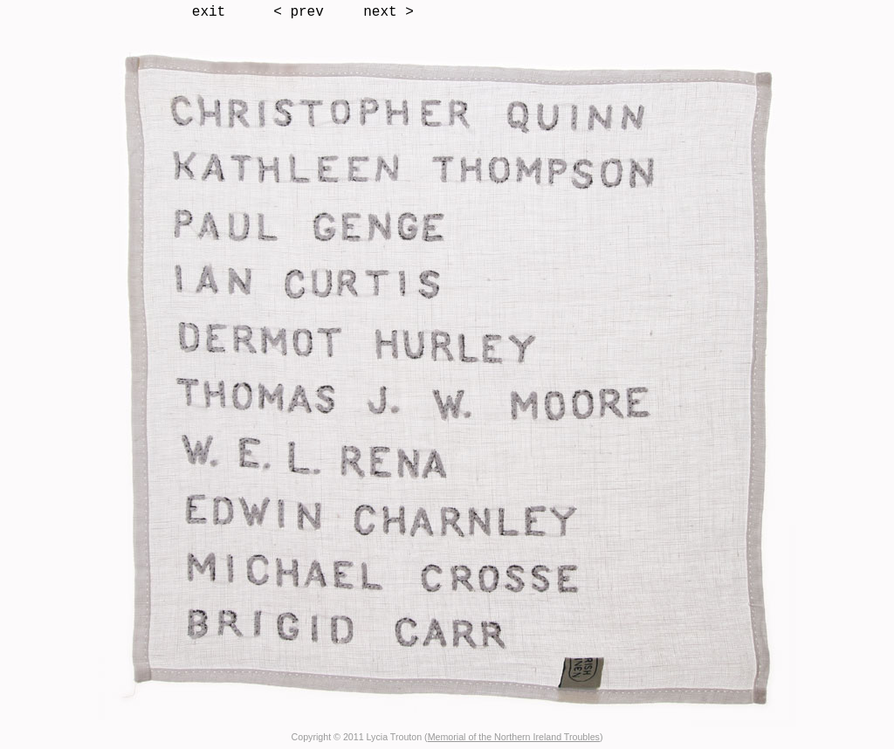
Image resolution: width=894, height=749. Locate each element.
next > (388, 12)
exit (208, 12)
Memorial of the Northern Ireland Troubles (514, 737)
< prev (298, 12)
